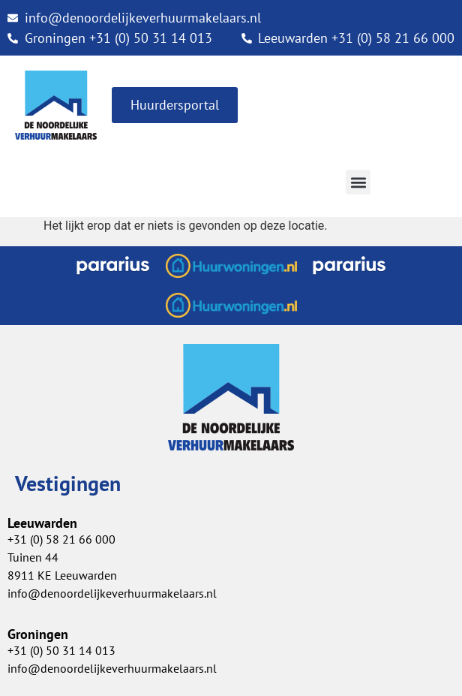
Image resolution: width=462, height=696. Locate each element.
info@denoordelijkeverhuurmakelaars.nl (112, 668)
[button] (358, 182)
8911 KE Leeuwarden (62, 575)
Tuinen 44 (33, 557)
